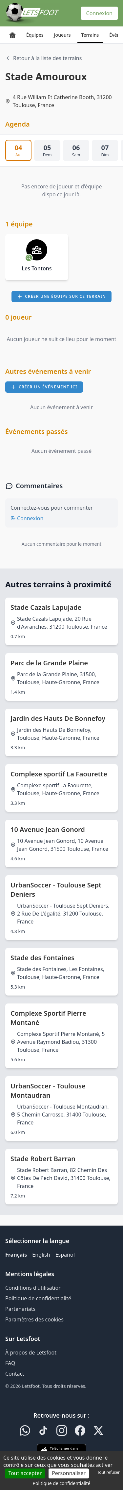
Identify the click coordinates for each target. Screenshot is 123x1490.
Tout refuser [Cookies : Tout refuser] (108, 1472)
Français (16, 1254)
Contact (14, 1373)
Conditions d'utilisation (33, 1287)
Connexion (99, 13)
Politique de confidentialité (38, 1298)
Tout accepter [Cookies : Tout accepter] (25, 1473)
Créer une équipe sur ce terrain (61, 296)
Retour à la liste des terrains (43, 58)
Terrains (90, 35)
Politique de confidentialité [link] (62, 1483)
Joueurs (62, 35)
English (41, 1254)
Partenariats (20, 1309)
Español (65, 1254)
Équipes (35, 35)
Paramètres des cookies (34, 1319)
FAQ (10, 1363)
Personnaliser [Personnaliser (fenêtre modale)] (69, 1473)
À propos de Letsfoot (30, 1352)
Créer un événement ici (44, 387)
